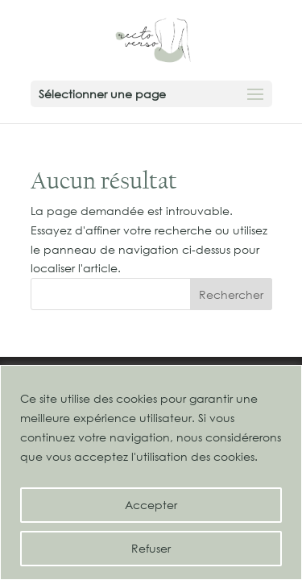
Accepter (151, 504)
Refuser (151, 548)
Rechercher (231, 294)
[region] (151, 472)
